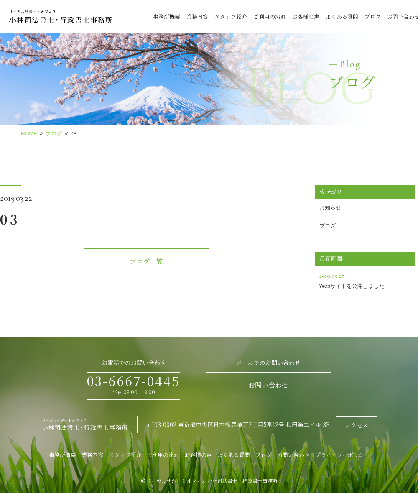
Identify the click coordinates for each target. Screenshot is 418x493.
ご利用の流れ (269, 16)
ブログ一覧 (146, 261)
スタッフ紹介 (230, 16)
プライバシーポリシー (342, 455)
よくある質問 (342, 16)
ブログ (372, 16)
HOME (29, 133)
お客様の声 (305, 16)
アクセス (356, 425)
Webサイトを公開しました (365, 279)
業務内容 (197, 16)
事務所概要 (166, 16)
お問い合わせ (268, 385)
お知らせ (330, 207)
